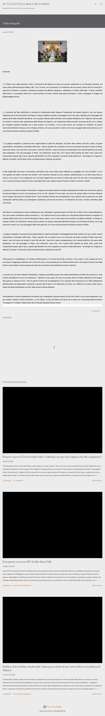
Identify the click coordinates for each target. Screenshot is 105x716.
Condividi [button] (95, 311)
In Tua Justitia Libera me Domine (26, 4)
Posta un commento (22, 585)
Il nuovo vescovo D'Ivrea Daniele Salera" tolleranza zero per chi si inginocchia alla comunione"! (52, 456)
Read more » (97, 480)
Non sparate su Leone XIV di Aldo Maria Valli (27, 561)
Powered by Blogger (52, 707)
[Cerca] (95, 4)
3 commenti (18, 480)
